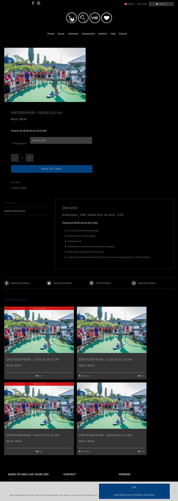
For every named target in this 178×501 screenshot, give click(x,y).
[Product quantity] (22, 157)
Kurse (23, 187)
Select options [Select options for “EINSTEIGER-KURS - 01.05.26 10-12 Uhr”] (85, 375)
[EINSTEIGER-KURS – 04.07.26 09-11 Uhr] (39, 405)
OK (134, 487)
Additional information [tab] (14, 210)
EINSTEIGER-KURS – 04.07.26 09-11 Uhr (33, 434)
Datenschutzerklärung (134, 495)
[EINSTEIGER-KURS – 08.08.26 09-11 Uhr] (111, 405)
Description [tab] (9, 202)
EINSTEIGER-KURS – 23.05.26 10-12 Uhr (33, 359)
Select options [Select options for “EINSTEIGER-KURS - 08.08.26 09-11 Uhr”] (85, 450)
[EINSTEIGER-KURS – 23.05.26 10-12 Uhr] (39, 329)
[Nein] (174, 491)
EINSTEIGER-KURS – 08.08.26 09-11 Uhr (105, 434)
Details (40, 375)
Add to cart (51, 168)
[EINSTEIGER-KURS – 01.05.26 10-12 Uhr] (111, 329)
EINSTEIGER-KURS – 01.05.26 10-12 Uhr (105, 359)
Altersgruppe (19, 143)
